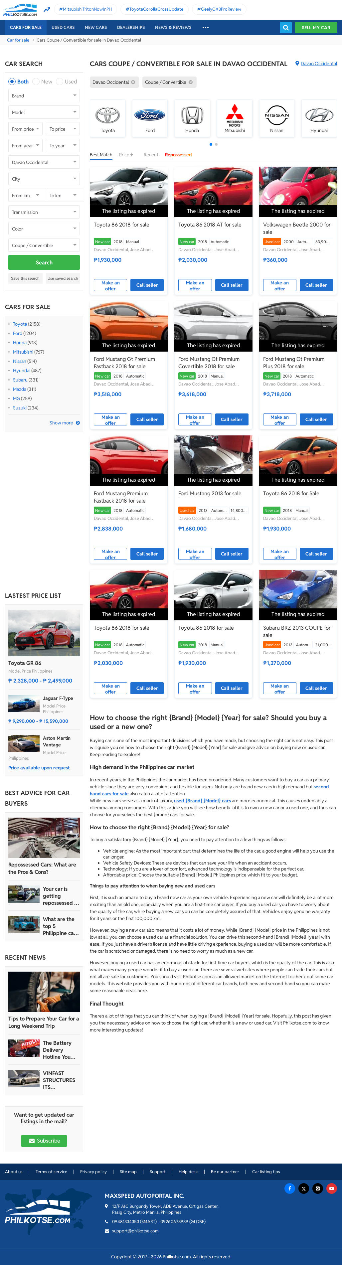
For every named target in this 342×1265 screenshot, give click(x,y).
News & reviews (173, 27)
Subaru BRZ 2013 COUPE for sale (297, 631)
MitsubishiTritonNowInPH (87, 9)
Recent (151, 155)
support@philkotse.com (135, 1231)
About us (14, 1172)
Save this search (25, 278)
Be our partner (225, 1172)
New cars (96, 27)
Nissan (19, 361)
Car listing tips (266, 1172)
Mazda (19, 389)
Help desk (188, 1172)
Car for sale (18, 40)
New (46, 81)
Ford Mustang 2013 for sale (210, 493)
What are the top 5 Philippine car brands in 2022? (59, 926)
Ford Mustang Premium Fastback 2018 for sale (121, 497)
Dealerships (131, 27)
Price (128, 155)
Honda (20, 343)
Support (158, 1172)
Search (44, 262)
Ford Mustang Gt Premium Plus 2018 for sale (293, 363)
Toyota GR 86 (24, 663)
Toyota (20, 324)
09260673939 (174, 1221)
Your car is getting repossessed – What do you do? (60, 895)
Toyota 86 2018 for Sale (291, 493)
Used (71, 81)
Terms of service (51, 1172)
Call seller (147, 285)
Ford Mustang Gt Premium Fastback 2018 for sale (124, 363)
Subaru (20, 380)
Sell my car (316, 28)
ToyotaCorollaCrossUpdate (156, 9)
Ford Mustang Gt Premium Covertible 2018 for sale (209, 363)
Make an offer (110, 285)
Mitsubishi (23, 352)
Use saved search (63, 278)
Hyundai (21, 371)
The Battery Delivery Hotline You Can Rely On (58, 1049)
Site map (128, 1172)
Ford (17, 333)
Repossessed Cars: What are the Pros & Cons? (42, 868)
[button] (211, 144)
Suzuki (20, 408)
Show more (61, 423)
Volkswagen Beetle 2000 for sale (297, 228)
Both (23, 81)
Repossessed (178, 155)
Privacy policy (93, 1172)
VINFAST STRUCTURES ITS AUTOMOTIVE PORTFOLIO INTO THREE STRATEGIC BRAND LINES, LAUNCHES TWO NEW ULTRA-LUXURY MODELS (60, 1080)
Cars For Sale (26, 27)
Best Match (101, 155)
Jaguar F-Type (58, 698)
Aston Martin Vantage (57, 741)
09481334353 (125, 1221)
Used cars (63, 27)
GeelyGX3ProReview (221, 9)
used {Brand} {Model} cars (202, 801)
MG (16, 398)
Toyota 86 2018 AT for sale (210, 224)
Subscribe (44, 1140)
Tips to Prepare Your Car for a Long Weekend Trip (43, 1022)
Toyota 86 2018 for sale (121, 224)
